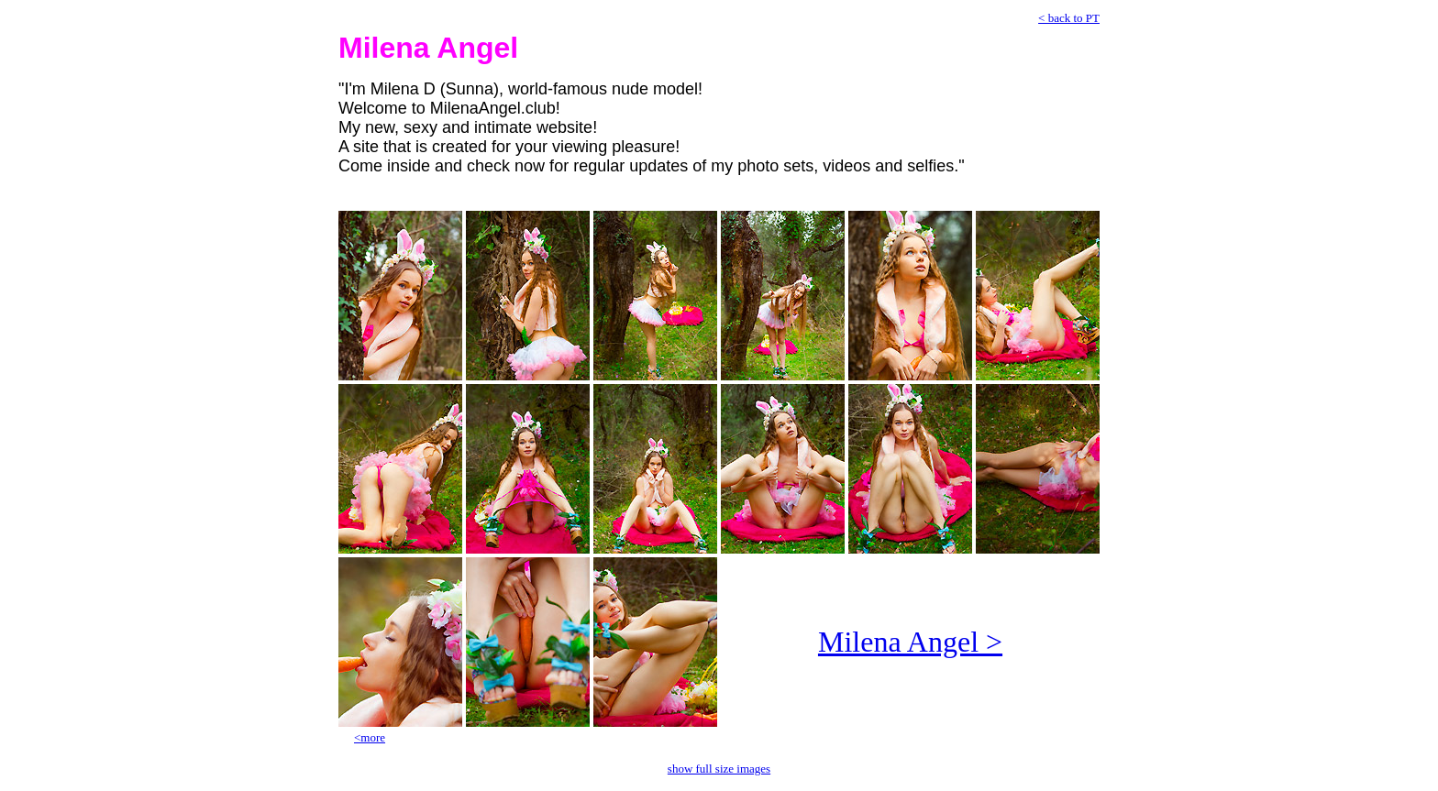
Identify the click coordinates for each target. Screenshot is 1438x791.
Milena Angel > (910, 641)
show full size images (719, 768)
